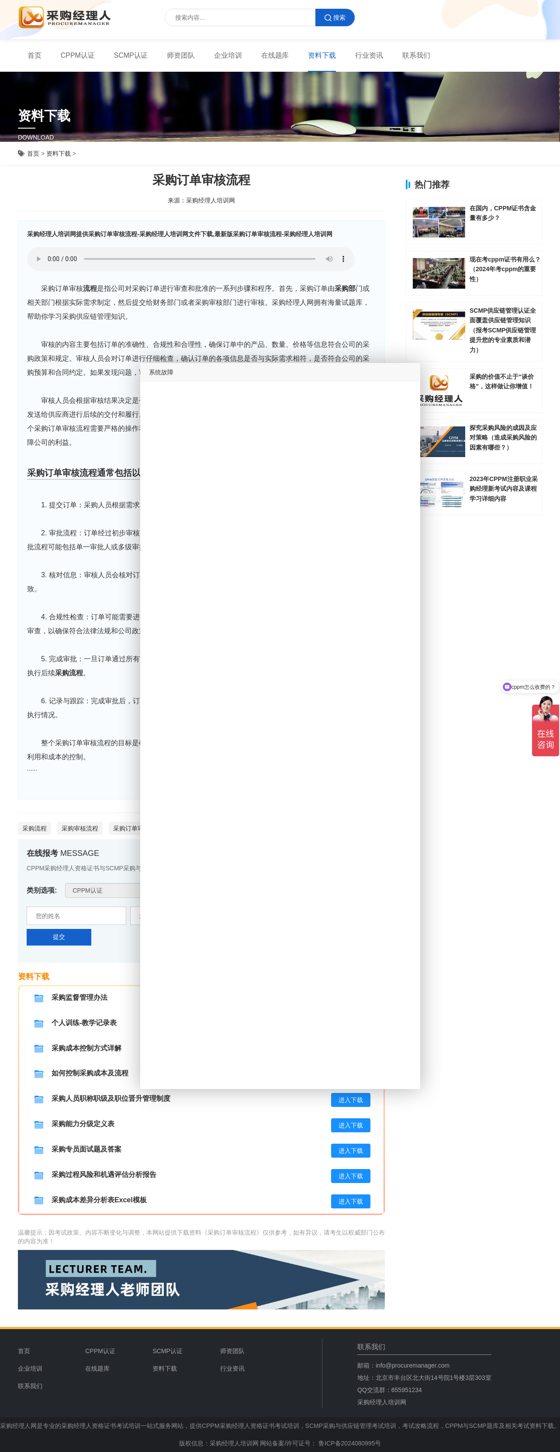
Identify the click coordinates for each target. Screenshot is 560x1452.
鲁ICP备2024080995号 (349, 1443)
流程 (90, 288)
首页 (34, 55)
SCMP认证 (131, 55)
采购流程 (69, 673)
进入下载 (351, 1099)
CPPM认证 (78, 55)
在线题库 (275, 55)
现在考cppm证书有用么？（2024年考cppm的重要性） (505, 269)
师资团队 (181, 55)
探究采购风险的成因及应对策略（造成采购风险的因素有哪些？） (503, 437)
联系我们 (416, 55)
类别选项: (42, 890)
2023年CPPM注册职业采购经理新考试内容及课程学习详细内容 (504, 488)
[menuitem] (34, 55)
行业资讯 (369, 55)
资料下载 (322, 55)
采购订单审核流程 (137, 828)
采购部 (345, 288)
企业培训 (228, 55)
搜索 (335, 17)
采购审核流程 (80, 828)
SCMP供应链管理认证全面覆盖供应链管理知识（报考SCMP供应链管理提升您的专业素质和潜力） (503, 330)
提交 (59, 936)
